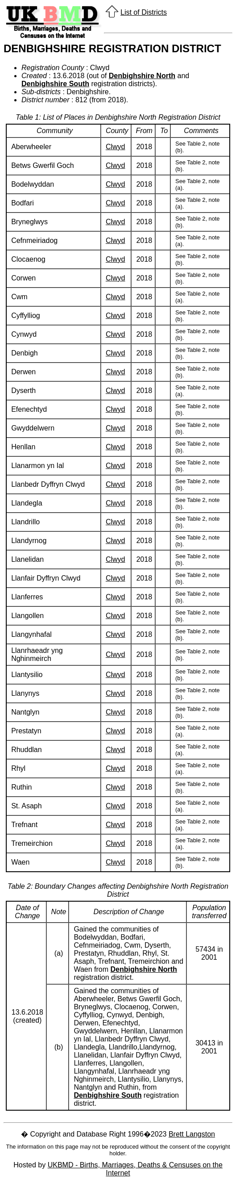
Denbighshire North (142, 75)
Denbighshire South (55, 84)
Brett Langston (192, 1134)
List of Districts (143, 12)
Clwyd (115, 146)
